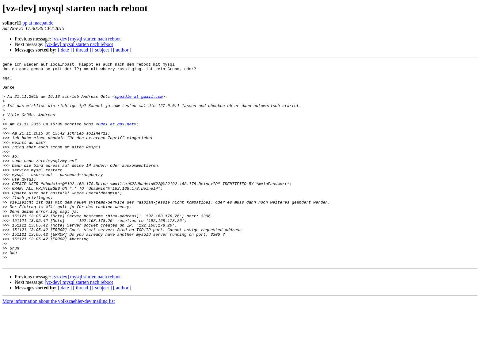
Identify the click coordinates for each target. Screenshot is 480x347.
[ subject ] (102, 49)
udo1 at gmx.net (116, 136)
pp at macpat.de (37, 22)
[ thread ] (82, 49)
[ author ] (122, 49)
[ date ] (65, 49)
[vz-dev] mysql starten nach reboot (86, 38)
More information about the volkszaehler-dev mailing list (58, 341)
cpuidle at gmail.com (139, 103)
